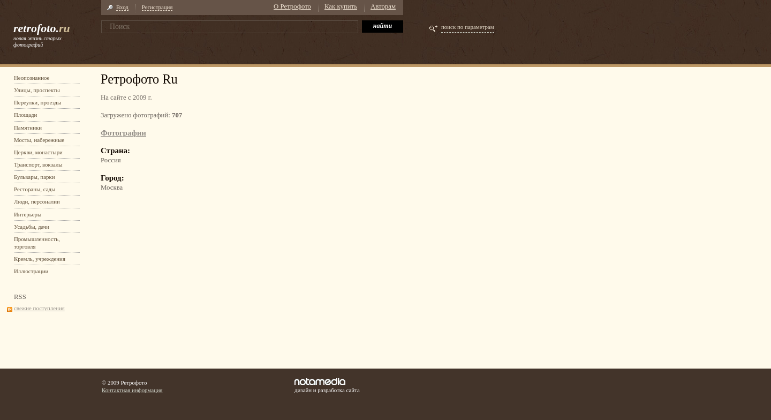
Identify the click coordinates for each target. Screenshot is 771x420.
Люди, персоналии (37, 201)
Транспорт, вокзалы (38, 164)
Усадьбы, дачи (31, 226)
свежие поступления (39, 308)
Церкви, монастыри (38, 152)
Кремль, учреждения (39, 259)
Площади (25, 114)
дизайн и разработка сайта (327, 385)
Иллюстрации (31, 271)
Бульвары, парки (34, 177)
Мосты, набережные (39, 140)
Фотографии (123, 133)
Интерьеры (27, 214)
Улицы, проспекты (37, 90)
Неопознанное (31, 77)
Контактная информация (132, 390)
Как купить (340, 6)
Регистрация (157, 7)
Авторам (383, 6)
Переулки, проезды (37, 102)
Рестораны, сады (34, 189)
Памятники (28, 127)
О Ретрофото (292, 6)
